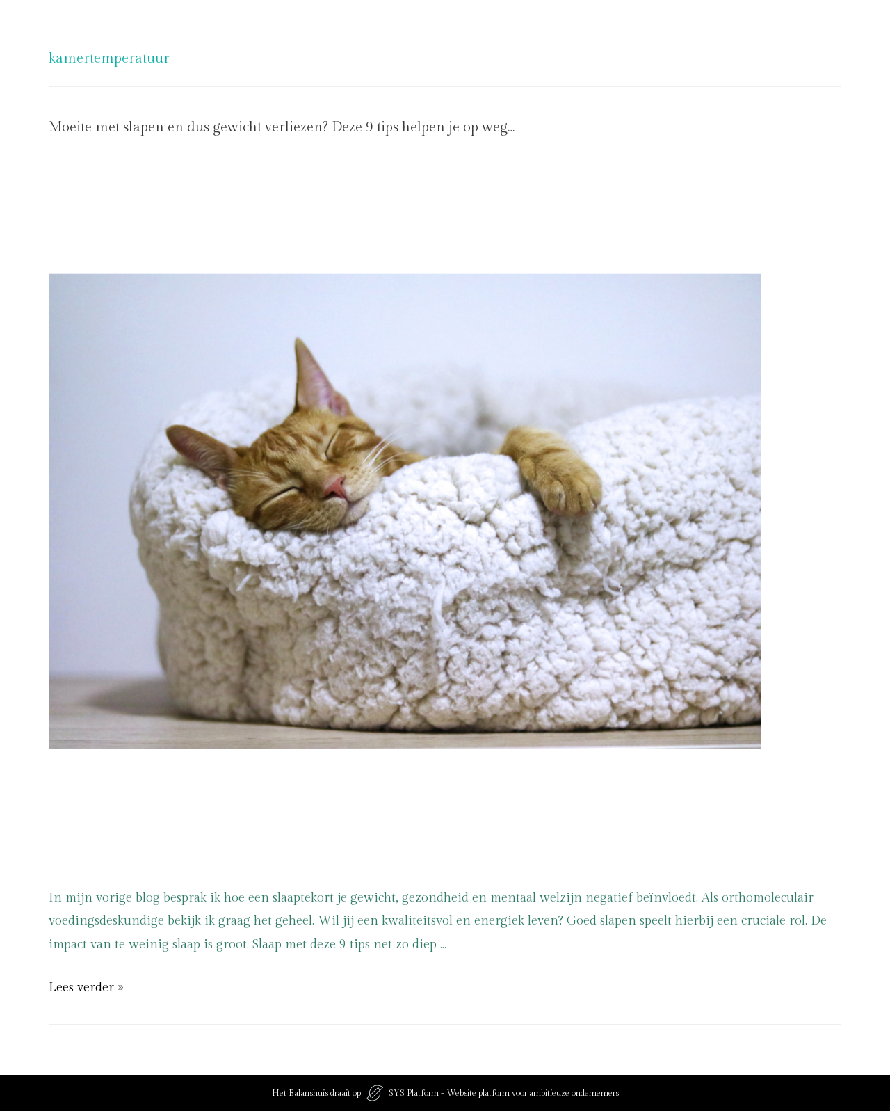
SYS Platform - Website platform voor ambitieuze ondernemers (504, 1093)
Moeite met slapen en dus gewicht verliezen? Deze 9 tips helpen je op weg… (282, 127)
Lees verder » (86, 987)
